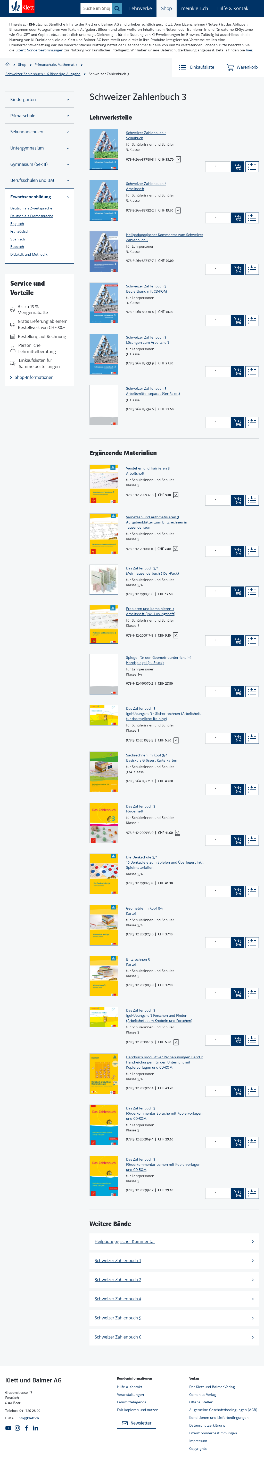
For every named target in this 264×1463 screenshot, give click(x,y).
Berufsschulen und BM (39, 180)
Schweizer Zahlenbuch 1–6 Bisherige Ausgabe (42, 74)
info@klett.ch (28, 1418)
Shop (166, 8)
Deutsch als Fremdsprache (31, 216)
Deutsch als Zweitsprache (31, 208)
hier (249, 50)
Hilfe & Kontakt (233, 8)
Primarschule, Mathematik (56, 64)
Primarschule (39, 116)
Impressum (198, 1440)
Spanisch (17, 239)
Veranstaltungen (130, 1394)
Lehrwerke (140, 8)
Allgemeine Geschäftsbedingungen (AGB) (223, 1409)
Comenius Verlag (202, 1394)
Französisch (19, 231)
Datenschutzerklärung (207, 1425)
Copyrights (198, 1448)
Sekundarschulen (39, 132)
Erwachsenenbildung (39, 197)
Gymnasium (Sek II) (39, 164)
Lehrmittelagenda (131, 1402)
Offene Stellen (201, 1402)
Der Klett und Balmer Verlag (212, 1386)
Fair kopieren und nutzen (137, 1409)
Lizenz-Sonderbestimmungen (39, 50)
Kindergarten (39, 99)
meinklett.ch (194, 8)
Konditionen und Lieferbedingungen (219, 1417)
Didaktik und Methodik (28, 254)
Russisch (17, 246)
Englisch (17, 223)
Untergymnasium (39, 148)
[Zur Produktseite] (103, 149)
